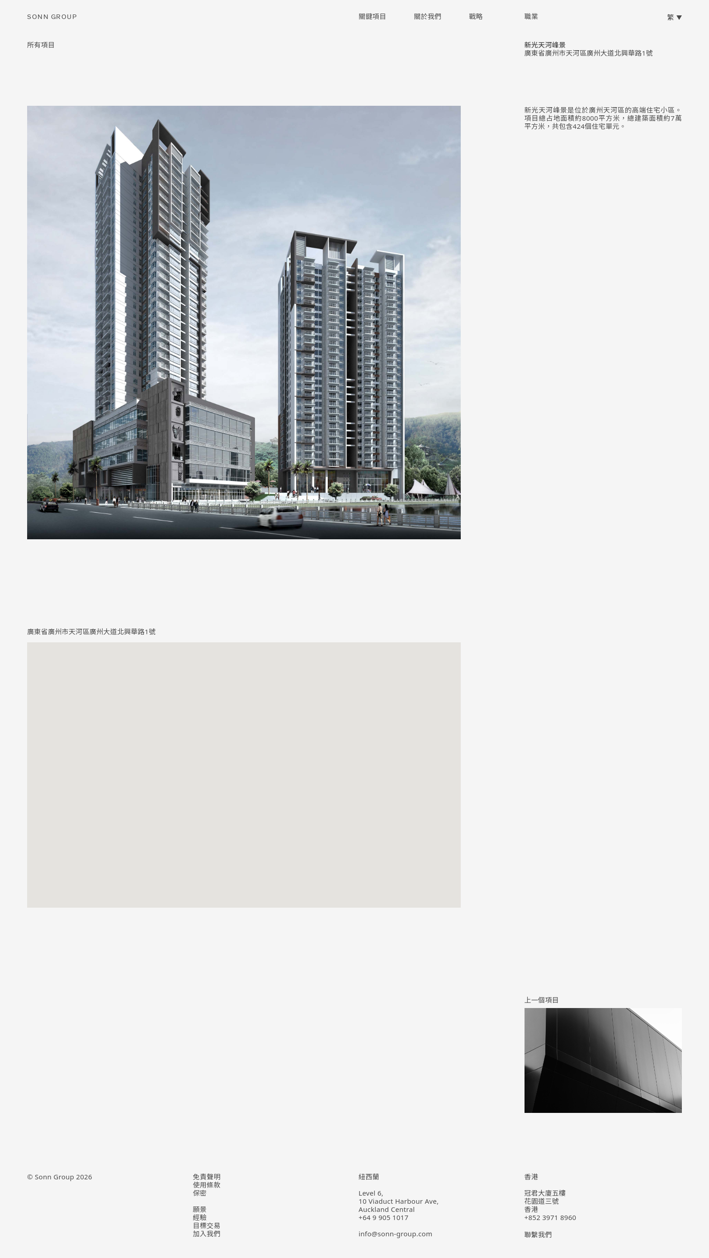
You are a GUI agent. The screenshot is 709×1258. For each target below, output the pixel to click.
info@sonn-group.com (395, 1233)
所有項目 (41, 44)
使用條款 (207, 1184)
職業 (531, 16)
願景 (200, 1209)
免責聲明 (207, 1176)
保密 (200, 1192)
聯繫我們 (538, 1234)
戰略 (476, 16)
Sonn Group (52, 17)
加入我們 (207, 1233)
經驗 (200, 1217)
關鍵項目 (372, 16)
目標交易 (207, 1225)
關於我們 (427, 16)
